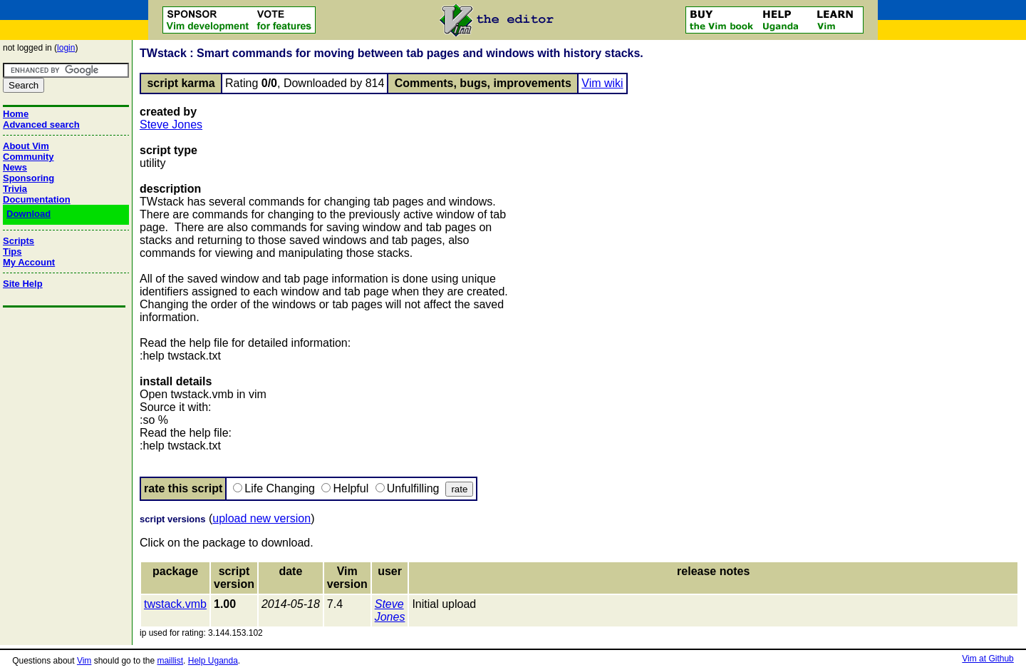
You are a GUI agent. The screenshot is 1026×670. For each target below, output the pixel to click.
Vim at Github (987, 659)
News (15, 167)
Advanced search (41, 124)
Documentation (37, 199)
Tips (12, 251)
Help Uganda (213, 661)
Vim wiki (602, 83)
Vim (84, 661)
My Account (29, 262)
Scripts (18, 240)
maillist (170, 661)
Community (28, 156)
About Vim (26, 146)
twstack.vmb (175, 604)
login (66, 48)
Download (28, 213)
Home (15, 113)
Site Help (23, 283)
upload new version (261, 518)
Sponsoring (28, 178)
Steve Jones (171, 124)
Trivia (15, 188)
